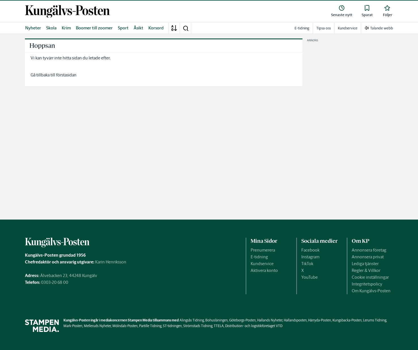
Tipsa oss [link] (323, 28)
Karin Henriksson (110, 262)
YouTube (309, 277)
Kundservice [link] (347, 28)
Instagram (310, 256)
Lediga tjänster (365, 263)
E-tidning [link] (302, 28)
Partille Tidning (150, 326)
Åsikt (138, 28)
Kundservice (262, 263)
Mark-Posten (72, 326)
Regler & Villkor (366, 270)
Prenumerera (263, 250)
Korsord (156, 28)
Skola (51, 28)
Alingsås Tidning (192, 320)
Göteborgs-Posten (242, 320)
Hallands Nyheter (269, 320)
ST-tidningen (172, 326)
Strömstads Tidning (197, 326)
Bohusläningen (216, 320)
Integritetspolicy (367, 284)
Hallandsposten (295, 320)
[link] (67, 11)
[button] (185, 28)
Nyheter (33, 28)
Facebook (310, 250)
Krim (66, 28)
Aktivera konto (264, 270)
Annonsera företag (369, 250)
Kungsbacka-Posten (347, 320)
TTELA (219, 326)
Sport (123, 28)
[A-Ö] (174, 28)
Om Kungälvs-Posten (371, 290)
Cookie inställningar (370, 277)
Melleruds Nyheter (97, 326)
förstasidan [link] (66, 75)
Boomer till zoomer (94, 28)
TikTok (307, 263)
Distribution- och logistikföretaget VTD (253, 326)
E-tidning (259, 256)
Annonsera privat (368, 256)
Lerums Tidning (374, 320)
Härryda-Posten (319, 320)
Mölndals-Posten (125, 326)
